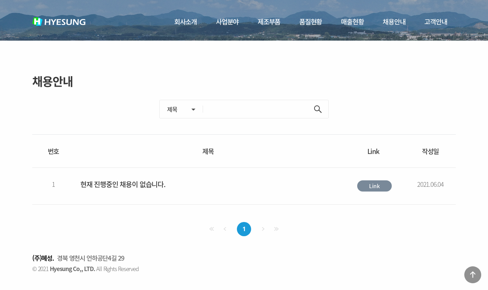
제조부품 (269, 21)
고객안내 (435, 21)
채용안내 (394, 21)
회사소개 (185, 21)
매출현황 (352, 21)
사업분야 (227, 21)
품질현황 (310, 21)
